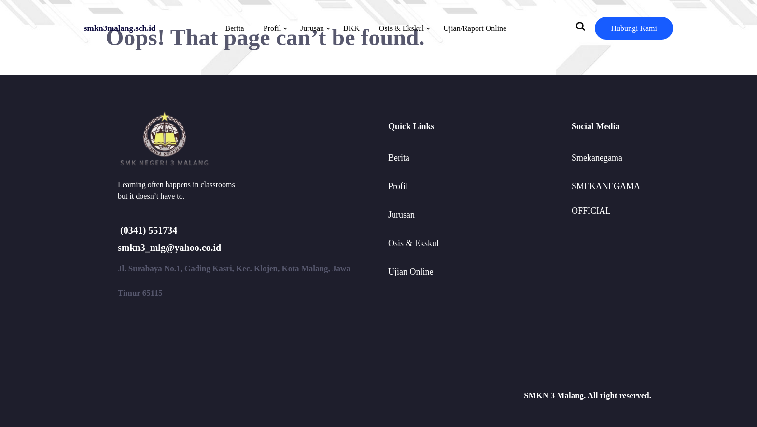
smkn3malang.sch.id (119, 28)
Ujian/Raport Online (474, 28)
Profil (272, 28)
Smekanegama (597, 158)
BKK (351, 28)
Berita (234, 28)
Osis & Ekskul (401, 28)
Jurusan (312, 28)
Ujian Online (410, 271)
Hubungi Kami (634, 28)
